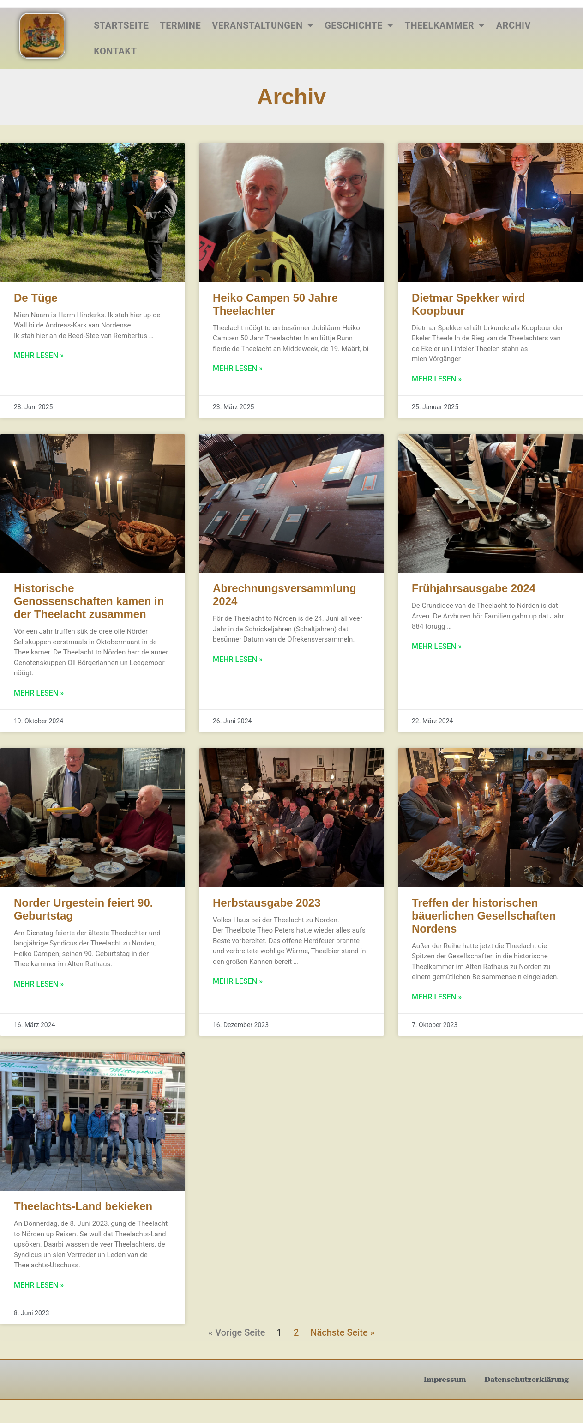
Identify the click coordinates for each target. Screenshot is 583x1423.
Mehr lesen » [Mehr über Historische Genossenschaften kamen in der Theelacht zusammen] (39, 693)
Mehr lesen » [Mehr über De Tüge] (39, 355)
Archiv (513, 25)
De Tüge (36, 297)
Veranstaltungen (262, 25)
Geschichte (359, 25)
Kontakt (115, 51)
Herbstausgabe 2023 (266, 902)
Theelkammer (445, 25)
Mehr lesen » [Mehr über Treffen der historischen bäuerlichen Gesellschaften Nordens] (437, 997)
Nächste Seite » (342, 1332)
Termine (180, 25)
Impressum (445, 1379)
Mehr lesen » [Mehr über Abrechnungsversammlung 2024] (238, 659)
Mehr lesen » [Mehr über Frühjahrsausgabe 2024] (437, 646)
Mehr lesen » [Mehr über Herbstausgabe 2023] (238, 981)
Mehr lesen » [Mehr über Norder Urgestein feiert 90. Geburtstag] (39, 984)
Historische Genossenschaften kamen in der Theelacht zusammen (89, 601)
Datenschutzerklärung (526, 1379)
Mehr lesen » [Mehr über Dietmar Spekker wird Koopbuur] (437, 379)
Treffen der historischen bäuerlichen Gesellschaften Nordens (484, 915)
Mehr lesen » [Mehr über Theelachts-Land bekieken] (39, 1285)
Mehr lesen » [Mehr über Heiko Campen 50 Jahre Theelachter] (238, 368)
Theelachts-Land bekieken (83, 1206)
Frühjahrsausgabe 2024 (473, 588)
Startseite (121, 25)
